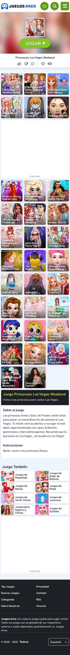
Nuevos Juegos (10, 592)
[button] (35, 27)
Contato (41, 592)
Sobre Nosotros (10, 605)
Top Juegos (8, 586)
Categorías (7, 599)
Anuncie (41, 605)
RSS (38, 599)
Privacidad (42, 586)
